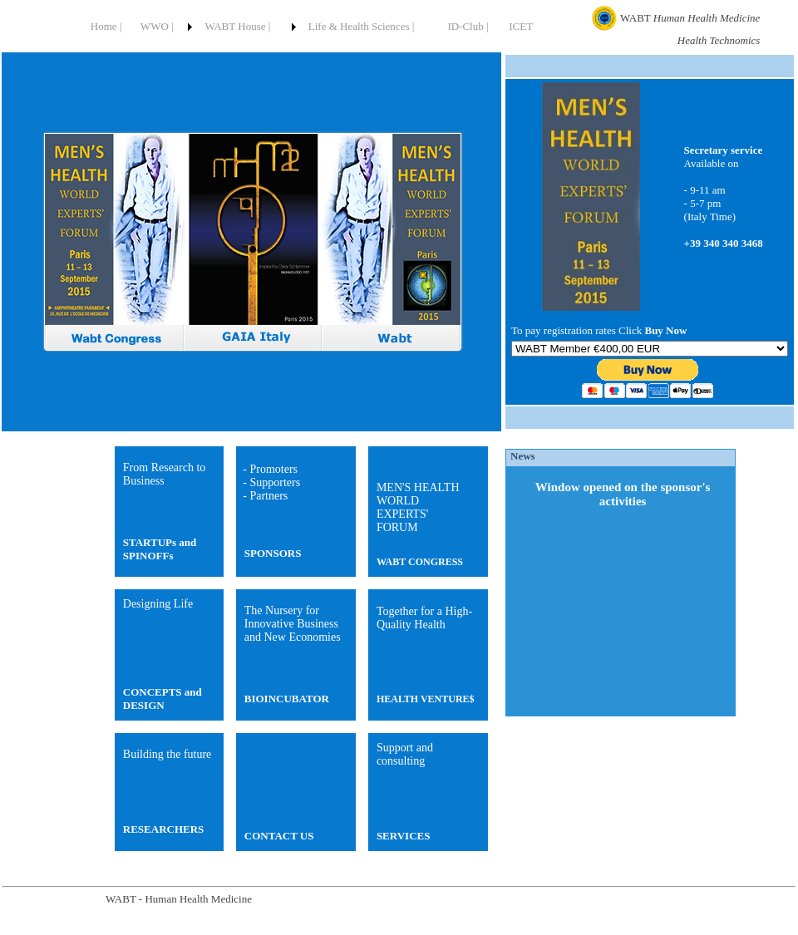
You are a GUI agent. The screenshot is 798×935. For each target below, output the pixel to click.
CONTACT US (279, 835)
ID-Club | (467, 26)
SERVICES (404, 835)
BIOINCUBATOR (286, 698)
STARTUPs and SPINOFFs (160, 549)
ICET (521, 26)
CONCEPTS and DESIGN (162, 698)
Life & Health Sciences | (361, 26)
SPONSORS (273, 553)
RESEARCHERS (163, 829)
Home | (106, 26)
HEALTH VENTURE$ (426, 699)
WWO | (157, 26)
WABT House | (237, 26)
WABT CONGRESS (420, 562)
